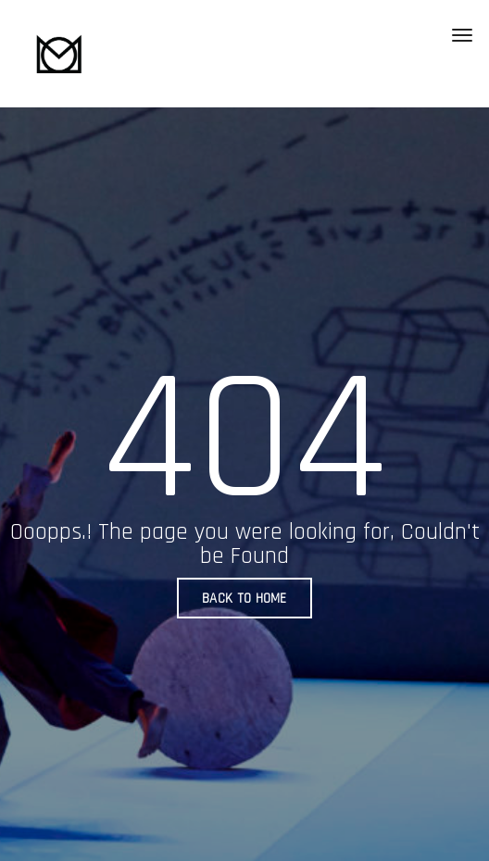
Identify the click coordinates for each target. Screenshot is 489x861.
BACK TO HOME (244, 598)
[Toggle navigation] (462, 35)
